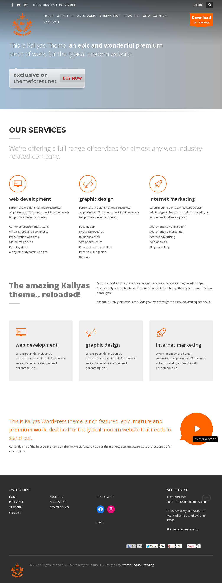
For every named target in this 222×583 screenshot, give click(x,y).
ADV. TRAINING (59, 507)
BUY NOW (72, 78)
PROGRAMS (16, 502)
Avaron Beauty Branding (138, 565)
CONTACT (15, 513)
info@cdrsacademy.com (191, 502)
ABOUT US (56, 497)
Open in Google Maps (183, 529)
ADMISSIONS (58, 502)
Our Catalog (201, 20)
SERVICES (15, 507)
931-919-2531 (67, 4)
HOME (13, 497)
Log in (100, 522)
